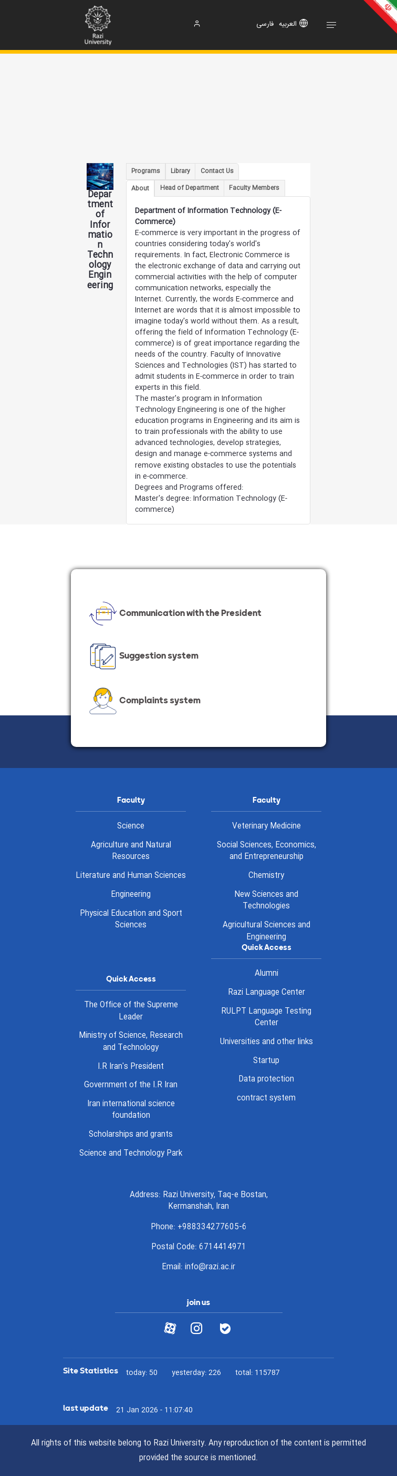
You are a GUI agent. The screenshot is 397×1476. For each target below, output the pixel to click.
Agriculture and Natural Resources (131, 851)
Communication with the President (174, 613)
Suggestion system (142, 656)
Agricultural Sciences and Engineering (266, 931)
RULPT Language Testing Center (266, 1017)
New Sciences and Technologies (266, 901)
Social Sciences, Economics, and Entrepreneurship (266, 851)
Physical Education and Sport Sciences (131, 920)
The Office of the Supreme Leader (131, 1011)
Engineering (131, 895)
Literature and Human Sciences (131, 876)
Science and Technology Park (130, 1153)
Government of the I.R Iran (130, 1085)
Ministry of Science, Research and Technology (131, 1042)
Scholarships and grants (131, 1134)
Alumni (266, 973)
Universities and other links (266, 1042)
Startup (266, 1061)
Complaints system (144, 701)
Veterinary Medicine (266, 826)
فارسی (265, 24)
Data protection (266, 1079)
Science (130, 826)
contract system (266, 1098)
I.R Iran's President (131, 1067)
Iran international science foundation (131, 1110)
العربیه (288, 24)
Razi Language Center (266, 992)
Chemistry (266, 876)
